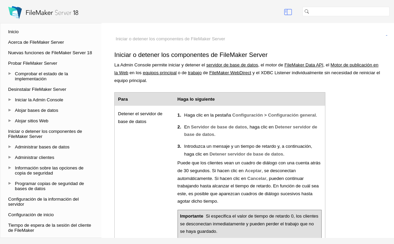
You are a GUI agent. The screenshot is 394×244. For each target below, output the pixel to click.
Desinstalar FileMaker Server (37, 89)
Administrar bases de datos (42, 146)
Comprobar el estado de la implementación (41, 76)
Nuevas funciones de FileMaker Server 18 (50, 52)
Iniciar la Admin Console (39, 99)
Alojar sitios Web (31, 120)
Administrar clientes (34, 157)
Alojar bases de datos (36, 110)
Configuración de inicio (31, 214)
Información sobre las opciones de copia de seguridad (49, 170)
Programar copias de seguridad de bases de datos (49, 186)
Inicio (13, 31)
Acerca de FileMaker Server (36, 42)
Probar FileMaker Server (32, 63)
